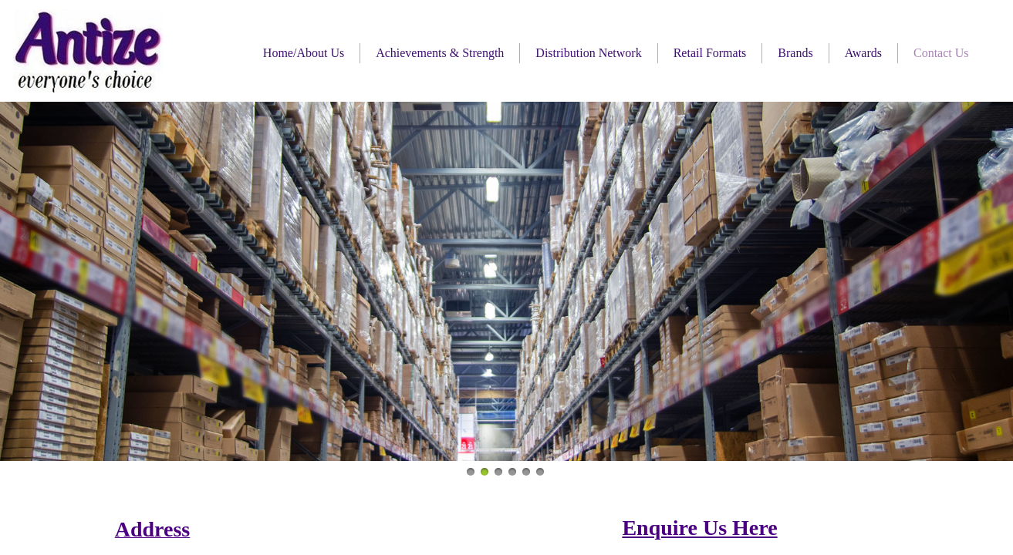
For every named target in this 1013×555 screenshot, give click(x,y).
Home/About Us (303, 52)
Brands (795, 52)
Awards (863, 52)
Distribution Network (588, 52)
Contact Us (941, 52)
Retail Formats (710, 52)
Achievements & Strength (440, 52)
